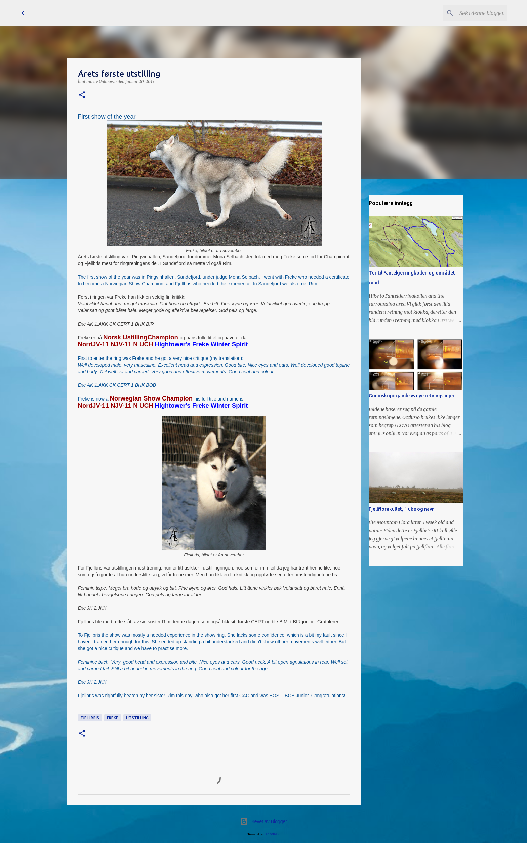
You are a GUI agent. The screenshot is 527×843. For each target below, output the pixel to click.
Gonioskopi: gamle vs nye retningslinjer (412, 395)
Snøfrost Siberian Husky (96, 12)
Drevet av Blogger (263, 821)
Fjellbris (90, 718)
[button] (82, 95)
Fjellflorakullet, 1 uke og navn (402, 509)
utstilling (137, 718)
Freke (112, 718)
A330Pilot (272, 834)
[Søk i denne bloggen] (472, 13)
